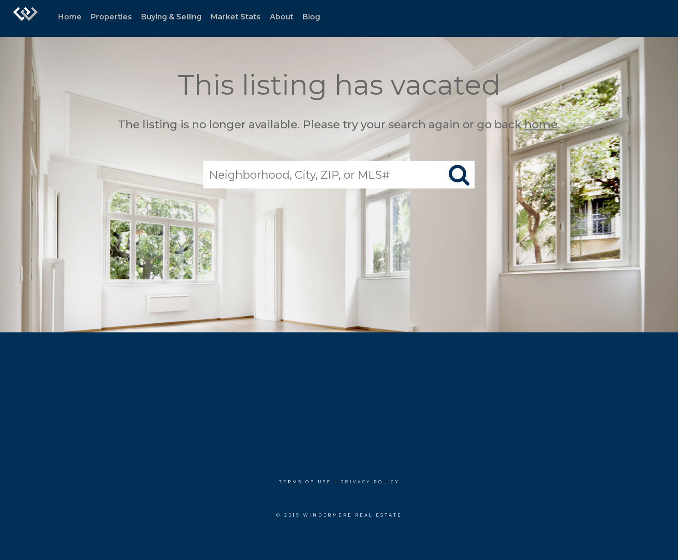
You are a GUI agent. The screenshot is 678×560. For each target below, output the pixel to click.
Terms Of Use (305, 481)
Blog (311, 16)
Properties (111, 16)
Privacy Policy (369, 481)
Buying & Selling (171, 16)
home (541, 124)
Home (70, 16)
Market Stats (236, 16)
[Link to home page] (25, 18)
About (281, 16)
